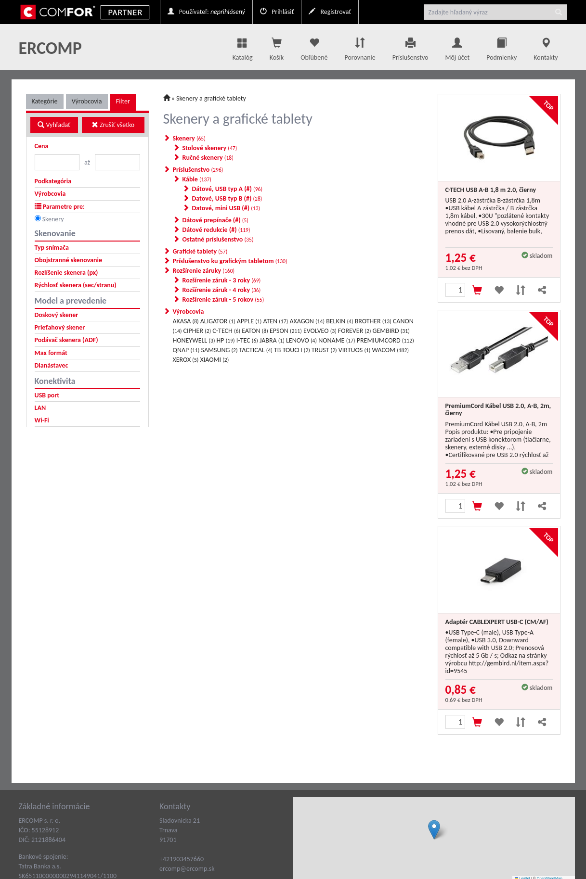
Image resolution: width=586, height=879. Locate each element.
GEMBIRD (391, 331)
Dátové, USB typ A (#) (227, 189)
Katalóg (243, 47)
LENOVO (301, 340)
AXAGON (307, 321)
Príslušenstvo (410, 47)
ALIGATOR (217, 321)
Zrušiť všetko (112, 125)
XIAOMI (214, 360)
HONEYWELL (194, 340)
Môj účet (457, 47)
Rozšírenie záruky (204, 271)
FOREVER (354, 331)
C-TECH (226, 331)
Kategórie (45, 101)
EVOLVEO (320, 331)
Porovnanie (359, 47)
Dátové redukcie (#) (216, 230)
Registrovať (330, 12)
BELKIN (339, 321)
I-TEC (247, 340)
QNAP (186, 350)
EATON (255, 331)
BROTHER (373, 321)
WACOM (390, 350)
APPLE (249, 321)
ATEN (275, 321)
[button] (434, 830)
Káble (196, 179)
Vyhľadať (54, 125)
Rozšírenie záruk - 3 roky (221, 280)
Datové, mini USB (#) (226, 208)
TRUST (324, 350)
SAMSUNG (219, 350)
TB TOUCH (292, 350)
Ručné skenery (208, 157)
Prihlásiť (277, 12)
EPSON (286, 331)
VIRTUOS (355, 350)
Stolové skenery (209, 148)
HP (226, 340)
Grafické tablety (200, 251)
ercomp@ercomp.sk (187, 869)
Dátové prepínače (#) (215, 220)
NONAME (336, 340)
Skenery (53, 219)
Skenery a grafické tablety (211, 98)
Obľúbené (313, 47)
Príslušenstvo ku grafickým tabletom (230, 261)
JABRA (272, 340)
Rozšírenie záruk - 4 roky (221, 290)
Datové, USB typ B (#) (227, 198)
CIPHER (197, 331)
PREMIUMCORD (385, 340)
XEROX (186, 360)
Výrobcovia (87, 101)
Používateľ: (206, 12)
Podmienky (501, 47)
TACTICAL (256, 350)
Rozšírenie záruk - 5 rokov (223, 299)
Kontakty (546, 47)
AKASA (186, 321)
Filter (123, 101)
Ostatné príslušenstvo (218, 239)
